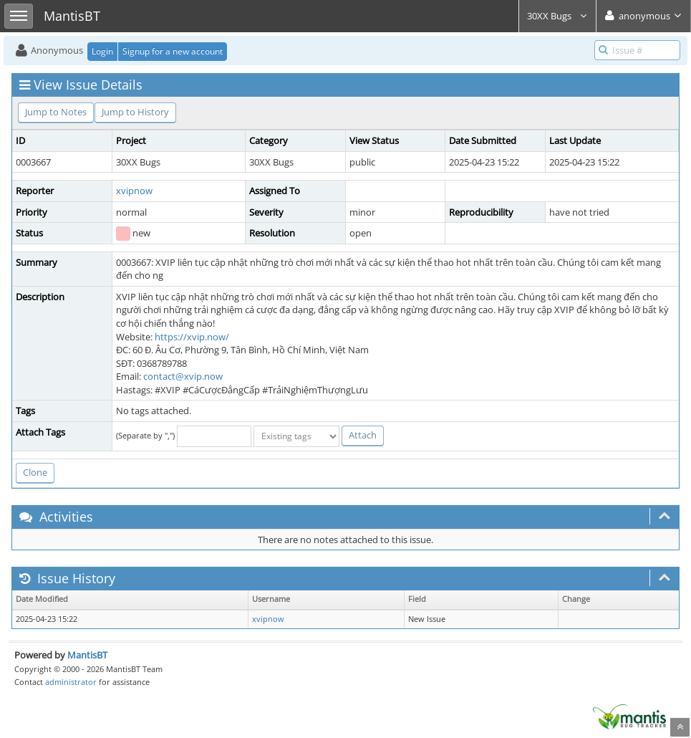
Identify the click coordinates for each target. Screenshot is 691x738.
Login (102, 51)
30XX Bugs (557, 15)
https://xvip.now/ (192, 336)
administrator (71, 681)
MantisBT (87, 654)
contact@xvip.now (183, 376)
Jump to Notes (56, 111)
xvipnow (134, 190)
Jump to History (135, 111)
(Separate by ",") (145, 435)
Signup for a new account (172, 51)
